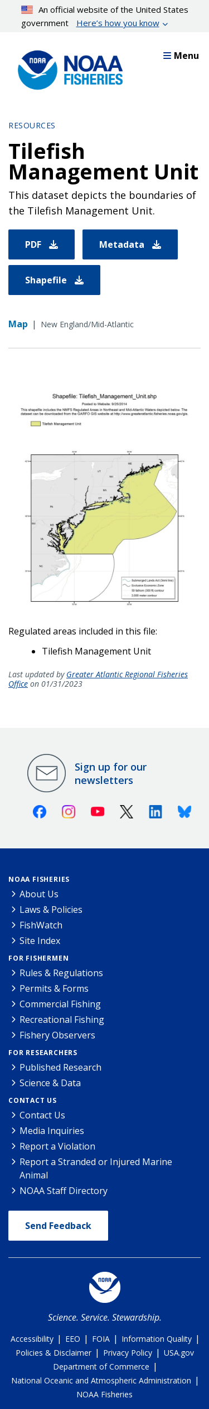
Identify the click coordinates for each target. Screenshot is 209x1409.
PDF (41, 244)
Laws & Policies (51, 909)
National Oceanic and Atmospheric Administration (101, 1380)
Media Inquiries (52, 1131)
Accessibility (32, 1338)
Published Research (60, 1067)
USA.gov (179, 1352)
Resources (32, 125)
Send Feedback (58, 1226)
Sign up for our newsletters (111, 773)
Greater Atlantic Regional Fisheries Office (98, 679)
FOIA (101, 1338)
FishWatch (41, 925)
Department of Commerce (101, 1366)
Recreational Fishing (62, 1019)
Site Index (40, 941)
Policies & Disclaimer (53, 1352)
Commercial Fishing (60, 1004)
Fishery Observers (57, 1035)
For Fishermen (38, 958)
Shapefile (54, 280)
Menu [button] (181, 55)
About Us (39, 894)
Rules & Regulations (61, 973)
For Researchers (42, 1052)
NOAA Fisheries (39, 879)
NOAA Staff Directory (64, 1191)
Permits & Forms (54, 988)
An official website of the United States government (105, 16)
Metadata (130, 244)
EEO (72, 1338)
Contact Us (32, 1100)
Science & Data (50, 1083)
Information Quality (156, 1338)
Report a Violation (57, 1146)
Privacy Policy (127, 1352)
